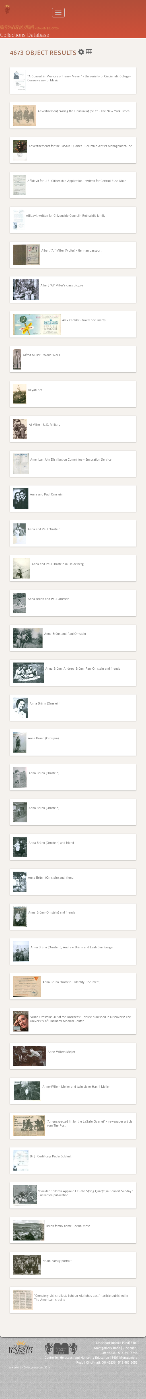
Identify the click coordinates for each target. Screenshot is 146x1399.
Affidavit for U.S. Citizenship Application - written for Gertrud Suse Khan (76, 181)
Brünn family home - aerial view (68, 1226)
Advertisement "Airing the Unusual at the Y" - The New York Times (83, 111)
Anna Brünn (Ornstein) (45, 703)
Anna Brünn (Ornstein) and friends (51, 912)
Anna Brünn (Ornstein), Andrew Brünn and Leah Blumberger (72, 947)
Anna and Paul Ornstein (46, 494)
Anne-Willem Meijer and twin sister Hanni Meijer (76, 1087)
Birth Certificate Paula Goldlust (50, 1156)
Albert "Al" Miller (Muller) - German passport (71, 250)
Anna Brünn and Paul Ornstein (48, 599)
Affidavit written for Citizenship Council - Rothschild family (65, 216)
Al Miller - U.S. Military (44, 425)
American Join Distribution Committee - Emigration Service (71, 459)
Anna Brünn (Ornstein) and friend (51, 843)
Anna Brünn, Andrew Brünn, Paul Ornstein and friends (82, 669)
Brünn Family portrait (56, 1261)
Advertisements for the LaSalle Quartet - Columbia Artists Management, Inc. (80, 146)
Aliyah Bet (35, 390)
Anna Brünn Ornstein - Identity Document (70, 982)
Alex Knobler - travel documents (84, 320)
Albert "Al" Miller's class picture (61, 285)
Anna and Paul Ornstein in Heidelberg (58, 564)
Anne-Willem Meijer (61, 1052)
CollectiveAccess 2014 (37, 1367)
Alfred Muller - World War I (41, 355)
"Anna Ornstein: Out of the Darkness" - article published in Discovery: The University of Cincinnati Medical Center (80, 1019)
